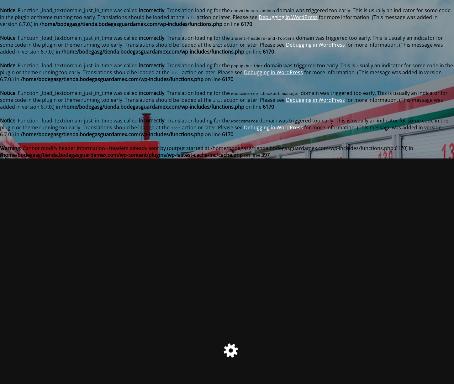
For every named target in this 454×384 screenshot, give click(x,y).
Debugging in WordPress (288, 17)
